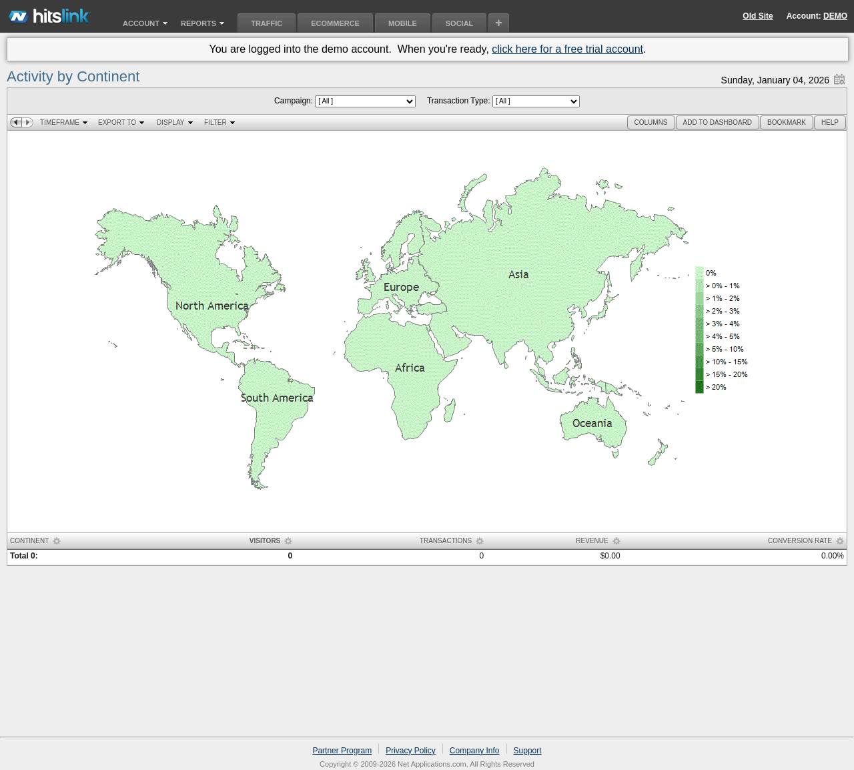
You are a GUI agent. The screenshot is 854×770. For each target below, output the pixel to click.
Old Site (758, 16)
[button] (651, 122)
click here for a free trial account (567, 49)
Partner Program (342, 750)
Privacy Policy (411, 750)
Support (528, 750)
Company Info (475, 750)
